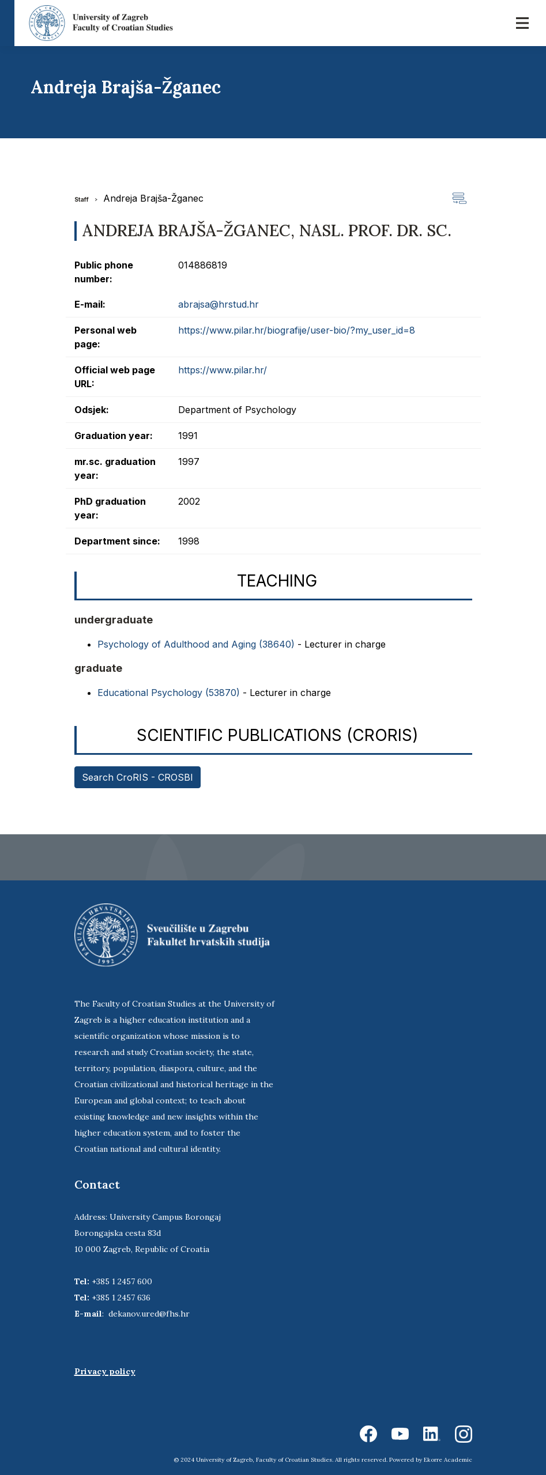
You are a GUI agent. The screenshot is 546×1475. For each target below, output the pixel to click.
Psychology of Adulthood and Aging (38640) (196, 644)
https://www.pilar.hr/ (222, 370)
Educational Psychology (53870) (168, 692)
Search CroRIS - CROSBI (137, 777)
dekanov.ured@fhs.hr (149, 1313)
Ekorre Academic (448, 1459)
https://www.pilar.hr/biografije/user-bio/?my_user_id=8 (296, 330)
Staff (81, 199)
